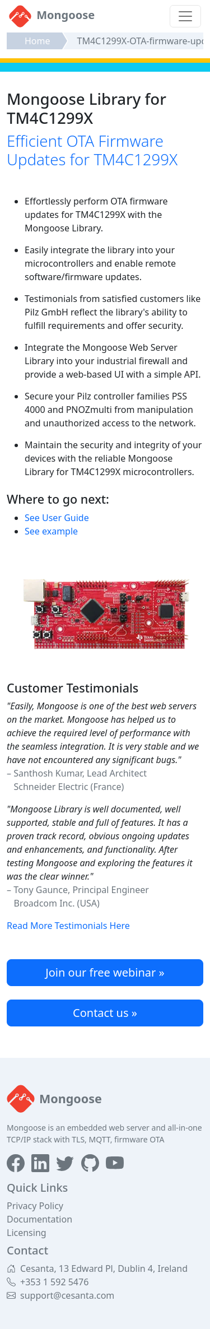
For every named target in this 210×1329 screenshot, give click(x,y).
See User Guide (57, 518)
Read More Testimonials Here (68, 925)
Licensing (26, 1232)
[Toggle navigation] (185, 16)
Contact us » (105, 1012)
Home (37, 41)
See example (51, 531)
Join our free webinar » (104, 972)
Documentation (39, 1219)
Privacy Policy (35, 1206)
